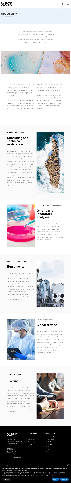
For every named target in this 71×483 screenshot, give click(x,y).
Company (30, 444)
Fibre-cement (51, 447)
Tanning (50, 444)
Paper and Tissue (52, 437)
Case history (31, 442)
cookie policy (24, 470)
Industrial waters (52, 451)
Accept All (64, 479)
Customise (7, 479)
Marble (49, 449)
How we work (31, 439)
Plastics (50, 442)
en (64, 4)
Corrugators (51, 439)
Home (59, 14)
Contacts (30, 447)
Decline (55, 479)
